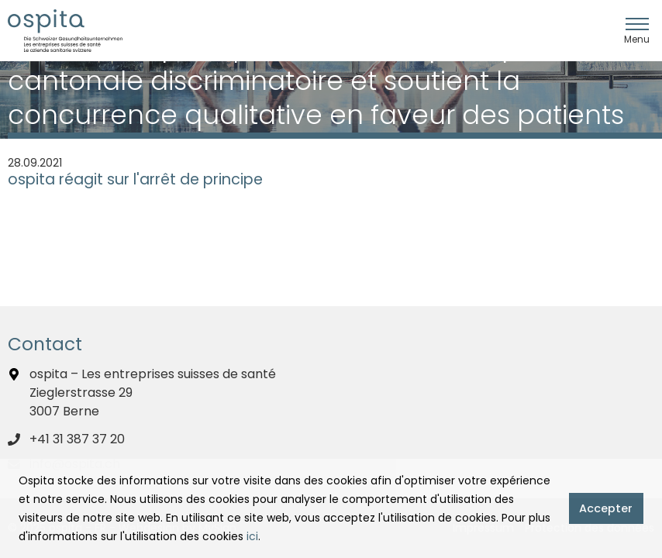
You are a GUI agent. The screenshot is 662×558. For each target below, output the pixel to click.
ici (252, 536)
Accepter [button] (606, 508)
